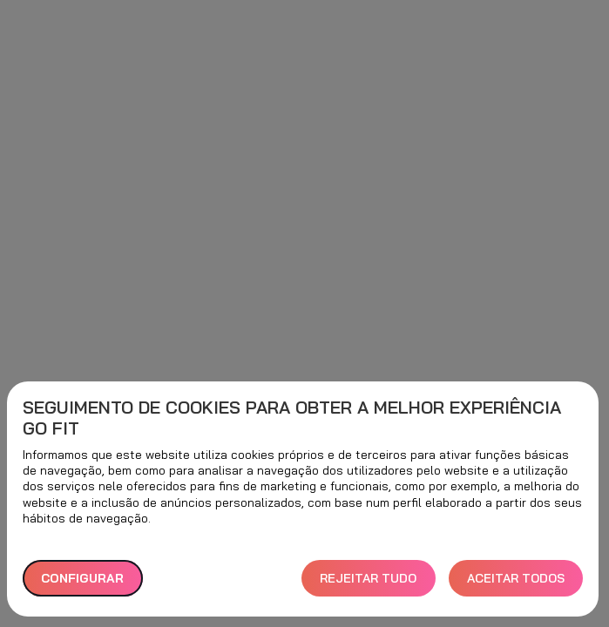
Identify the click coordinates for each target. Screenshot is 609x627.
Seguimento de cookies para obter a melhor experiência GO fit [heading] (292, 418)
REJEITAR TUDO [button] (368, 578)
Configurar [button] (82, 578)
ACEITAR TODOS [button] (516, 578)
